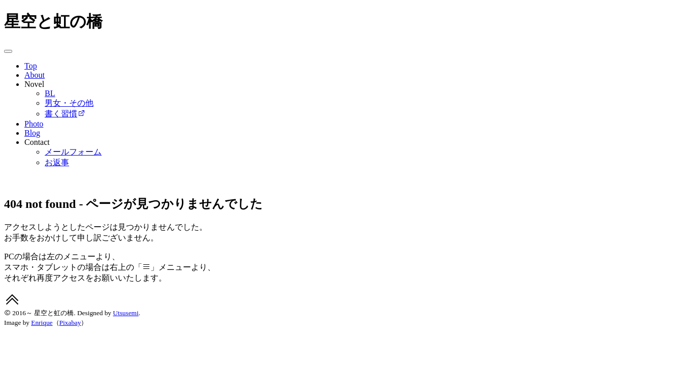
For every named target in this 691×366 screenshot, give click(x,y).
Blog (32, 133)
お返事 (57, 162)
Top (30, 66)
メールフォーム (73, 151)
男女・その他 (69, 103)
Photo (33, 123)
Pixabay (70, 322)
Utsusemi (125, 313)
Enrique (41, 322)
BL (50, 93)
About (34, 75)
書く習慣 (65, 113)
